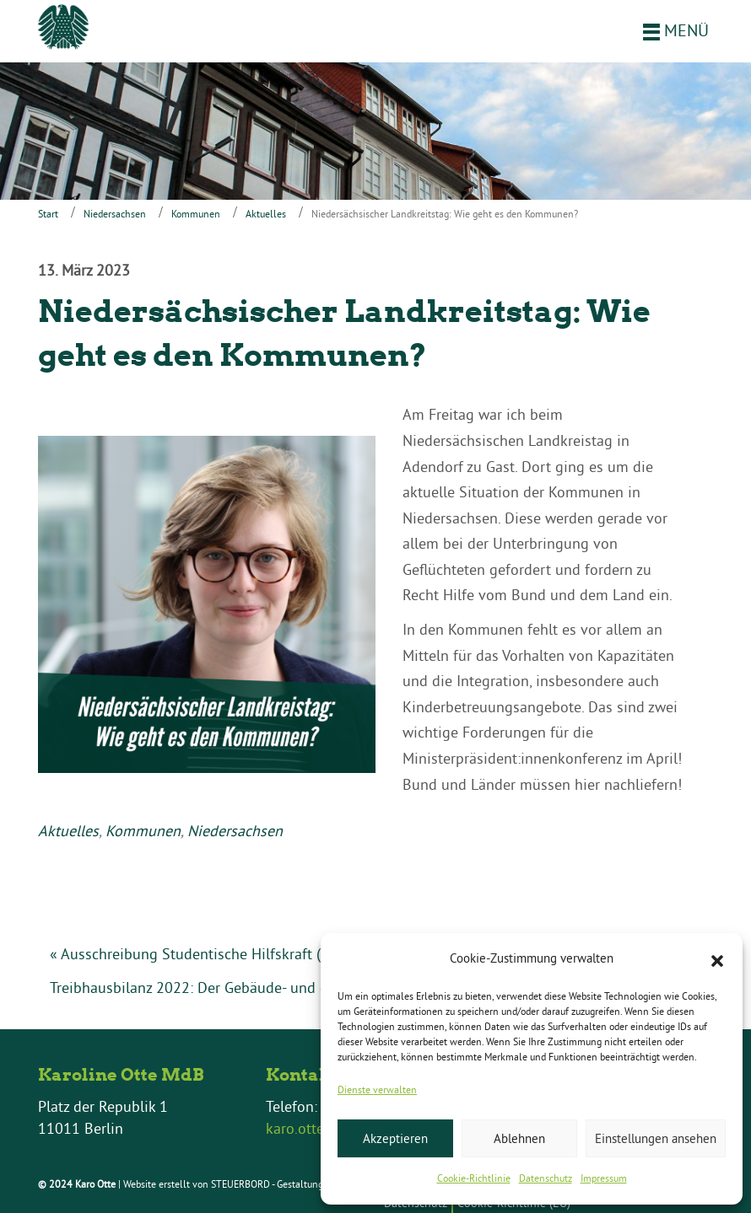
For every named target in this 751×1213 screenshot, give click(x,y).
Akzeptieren (395, 1138)
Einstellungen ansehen (655, 1138)
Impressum (604, 1178)
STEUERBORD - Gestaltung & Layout (288, 1184)
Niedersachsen (115, 213)
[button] (717, 959)
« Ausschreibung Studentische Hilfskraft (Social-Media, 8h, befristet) (272, 953)
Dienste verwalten (377, 1089)
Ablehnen (519, 1138)
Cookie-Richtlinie (474, 1178)
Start (48, 213)
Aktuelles (266, 213)
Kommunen (195, 213)
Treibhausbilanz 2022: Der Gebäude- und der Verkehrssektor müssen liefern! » (304, 987)
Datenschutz (545, 1178)
